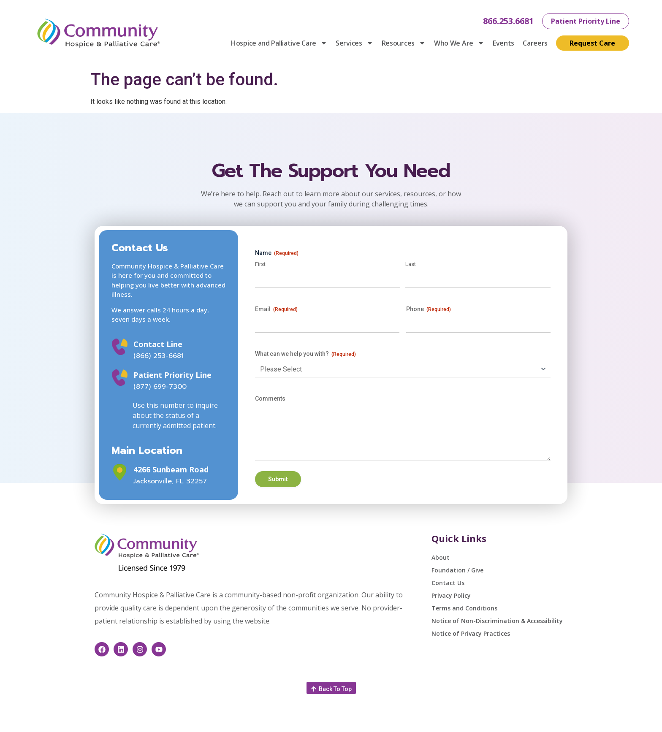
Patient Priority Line (172, 375)
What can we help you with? (305, 354)
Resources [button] (404, 43)
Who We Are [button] (459, 43)
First (260, 264)
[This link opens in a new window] (119, 472)
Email (276, 309)
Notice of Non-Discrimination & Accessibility (497, 621)
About (440, 557)
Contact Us (447, 583)
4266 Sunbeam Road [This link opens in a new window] (171, 469)
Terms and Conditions (464, 608)
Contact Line (157, 344)
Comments (270, 398)
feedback (308, 720)
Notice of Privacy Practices (470, 633)
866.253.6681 (508, 21)
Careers (535, 43)
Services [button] (354, 43)
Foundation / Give (457, 570)
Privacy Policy (451, 595)
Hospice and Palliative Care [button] (279, 43)
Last (410, 264)
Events (503, 43)
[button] (331, 688)
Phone (428, 309)
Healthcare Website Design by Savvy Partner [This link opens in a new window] (489, 720)
